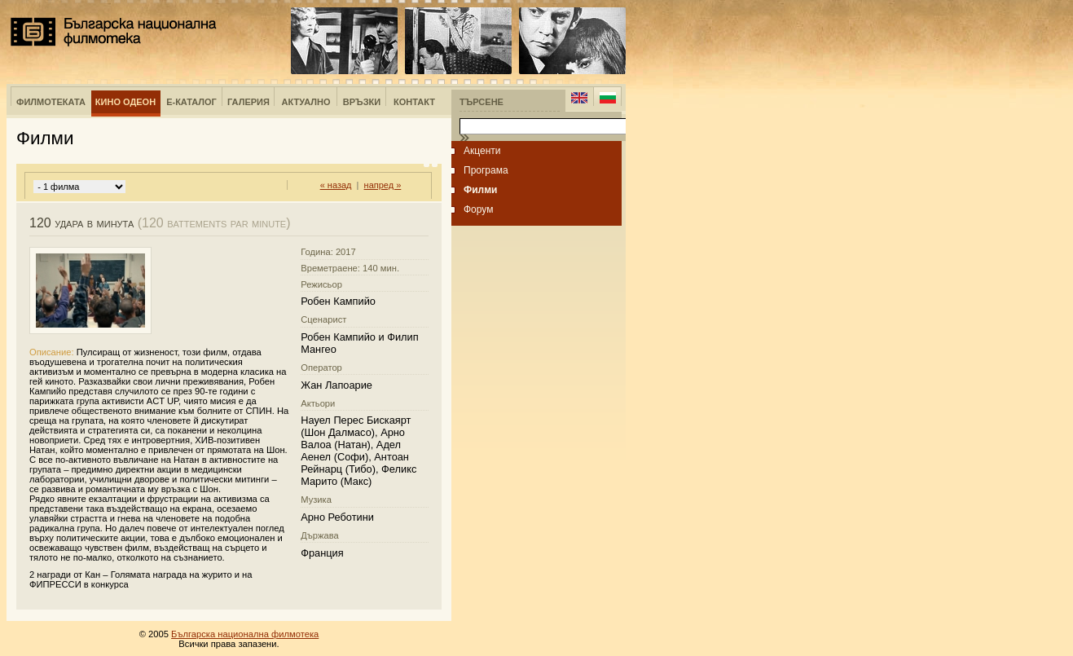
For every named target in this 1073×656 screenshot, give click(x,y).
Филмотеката (51, 102)
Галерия (248, 102)
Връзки (361, 102)
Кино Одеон (125, 102)
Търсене (482, 102)
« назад (336, 185)
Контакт (414, 102)
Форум (478, 209)
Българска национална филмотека (114, 31)
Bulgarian (607, 97)
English (579, 97)
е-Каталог (191, 102)
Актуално (306, 102)
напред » (383, 185)
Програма (486, 170)
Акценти (482, 150)
